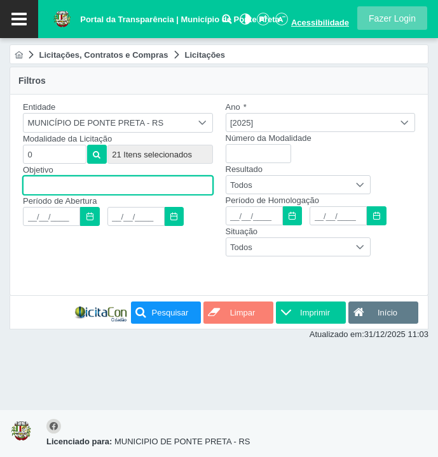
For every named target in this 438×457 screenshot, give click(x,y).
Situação (242, 231)
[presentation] (119, 263)
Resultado (244, 169)
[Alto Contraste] (244, 22)
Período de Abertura (60, 201)
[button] (392, 18)
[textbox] (54, 154)
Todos (241, 185)
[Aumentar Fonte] (262, 22)
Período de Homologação (272, 200)
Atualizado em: (337, 334)
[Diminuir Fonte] (280, 22)
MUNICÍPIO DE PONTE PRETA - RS (96, 123)
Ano (236, 107)
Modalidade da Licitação (67, 138)
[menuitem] (19, 55)
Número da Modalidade (268, 138)
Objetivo (38, 170)
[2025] (241, 123)
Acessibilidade (320, 22)
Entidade (39, 107)
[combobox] (118, 123)
